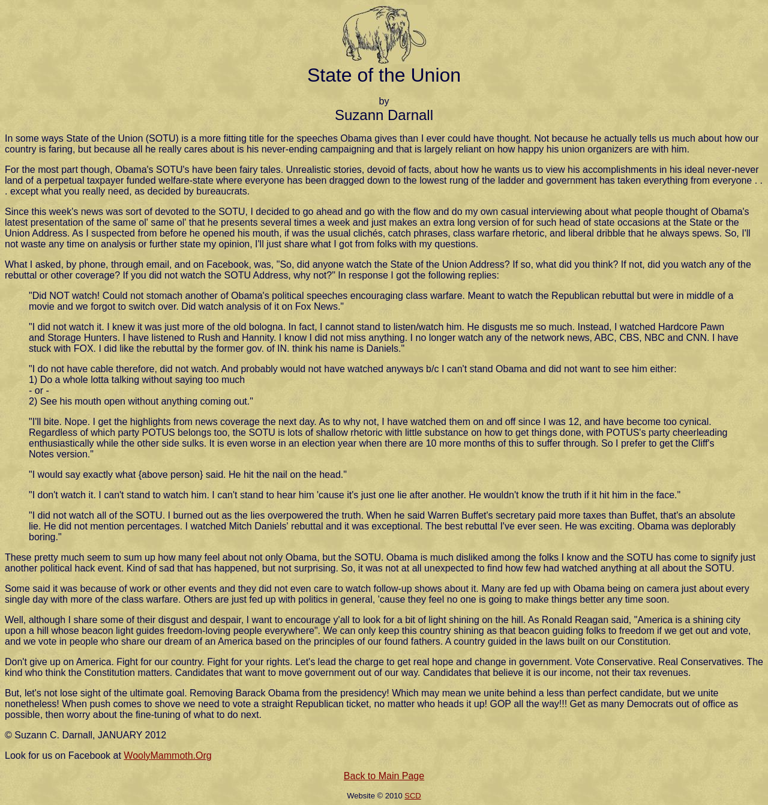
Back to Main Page (384, 776)
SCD (412, 795)
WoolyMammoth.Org (167, 755)
